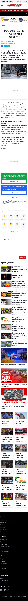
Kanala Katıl (14, 181)
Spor (22, 10)
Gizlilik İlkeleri (4, 583)
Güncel (10, 10)
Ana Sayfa (3, 10)
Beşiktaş (2, 561)
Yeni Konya (3, 527)
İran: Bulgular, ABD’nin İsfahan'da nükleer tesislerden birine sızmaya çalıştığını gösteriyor (13, 14)
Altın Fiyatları (3, 544)
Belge (1, 532)
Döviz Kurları (3, 542)
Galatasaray (3, 563)
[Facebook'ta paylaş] (2, 46)
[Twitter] (5, 590)
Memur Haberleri (5, 546)
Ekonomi (16, 10)
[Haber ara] (27, 13)
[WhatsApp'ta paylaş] (8, 46)
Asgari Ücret (3, 539)
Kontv (1, 525)
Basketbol (3, 568)
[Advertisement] (14, 90)
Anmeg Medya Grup (5, 520)
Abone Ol (14, 193)
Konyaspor (3, 559)
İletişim (2, 578)
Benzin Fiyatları (4, 551)
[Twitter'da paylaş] (5, 46)
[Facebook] (1, 590)
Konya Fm (3, 529)
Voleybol (2, 571)
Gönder (22, 257)
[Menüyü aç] (2, 5)
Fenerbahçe (3, 566)
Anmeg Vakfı (3, 522)
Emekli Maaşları (4, 549)
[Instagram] (8, 590)
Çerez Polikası (4, 580)
